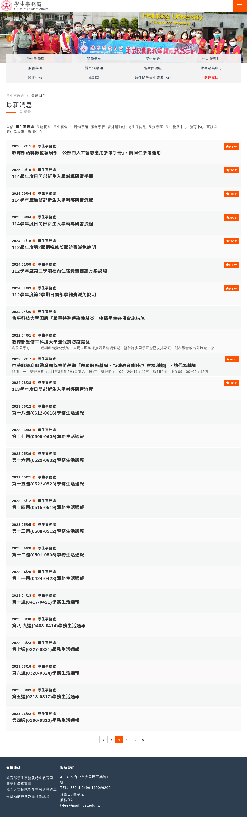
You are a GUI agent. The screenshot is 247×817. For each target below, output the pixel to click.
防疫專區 (211, 77)
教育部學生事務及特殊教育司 (29, 778)
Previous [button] (8, 37)
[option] (123, 37)
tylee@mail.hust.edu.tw (80, 805)
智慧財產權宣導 (19, 784)
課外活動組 (94, 68)
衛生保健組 (153, 68)
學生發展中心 (211, 68)
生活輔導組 (211, 58)
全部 (10, 127)
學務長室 (94, 58)
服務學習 (35, 68)
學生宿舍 (153, 58)
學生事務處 (36, 58)
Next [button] (238, 37)
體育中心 (35, 77)
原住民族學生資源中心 (153, 77)
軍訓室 (94, 77)
